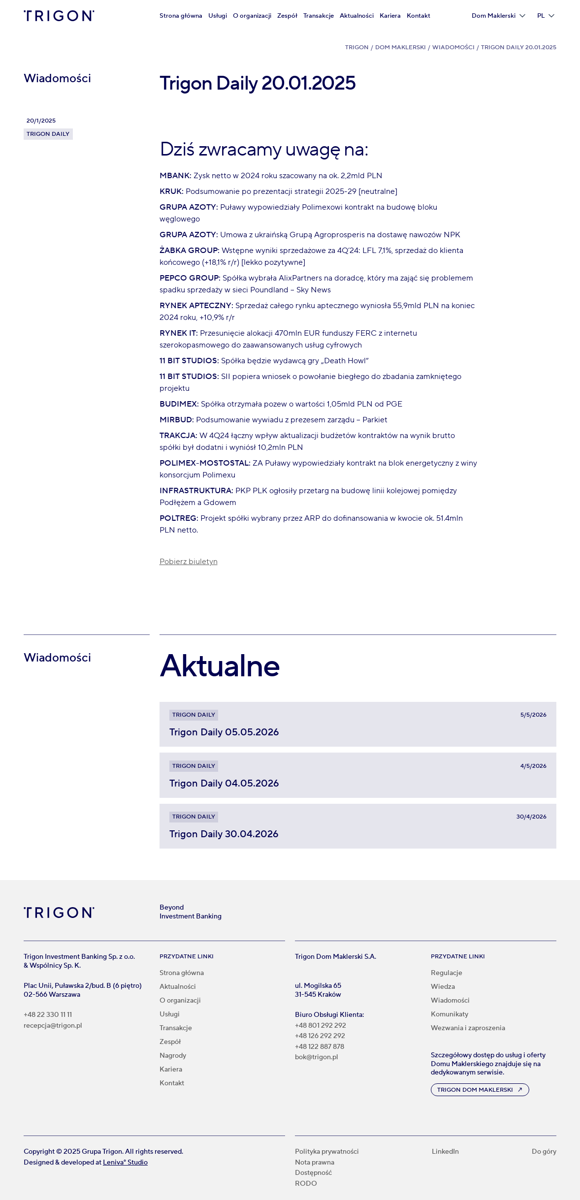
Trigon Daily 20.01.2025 (518, 47)
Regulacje (446, 973)
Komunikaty (449, 1014)
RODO (306, 1184)
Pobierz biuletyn (189, 562)
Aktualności (357, 16)
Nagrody (173, 1055)
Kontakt (418, 16)
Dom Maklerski (400, 47)
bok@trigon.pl (316, 1057)
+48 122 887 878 (319, 1047)
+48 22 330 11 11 (48, 1015)
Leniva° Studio (125, 1162)
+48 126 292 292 (320, 1036)
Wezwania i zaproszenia (468, 1028)
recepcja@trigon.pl (53, 1026)
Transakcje (318, 16)
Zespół (287, 16)
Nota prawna (314, 1163)
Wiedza (443, 986)
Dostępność (313, 1173)
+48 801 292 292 (320, 1026)
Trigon (357, 47)
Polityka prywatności (327, 1152)
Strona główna (181, 16)
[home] (59, 16)
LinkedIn (445, 1152)
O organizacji (252, 16)
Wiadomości (453, 47)
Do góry (544, 1152)
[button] (498, 16)
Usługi (217, 16)
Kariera (390, 16)
